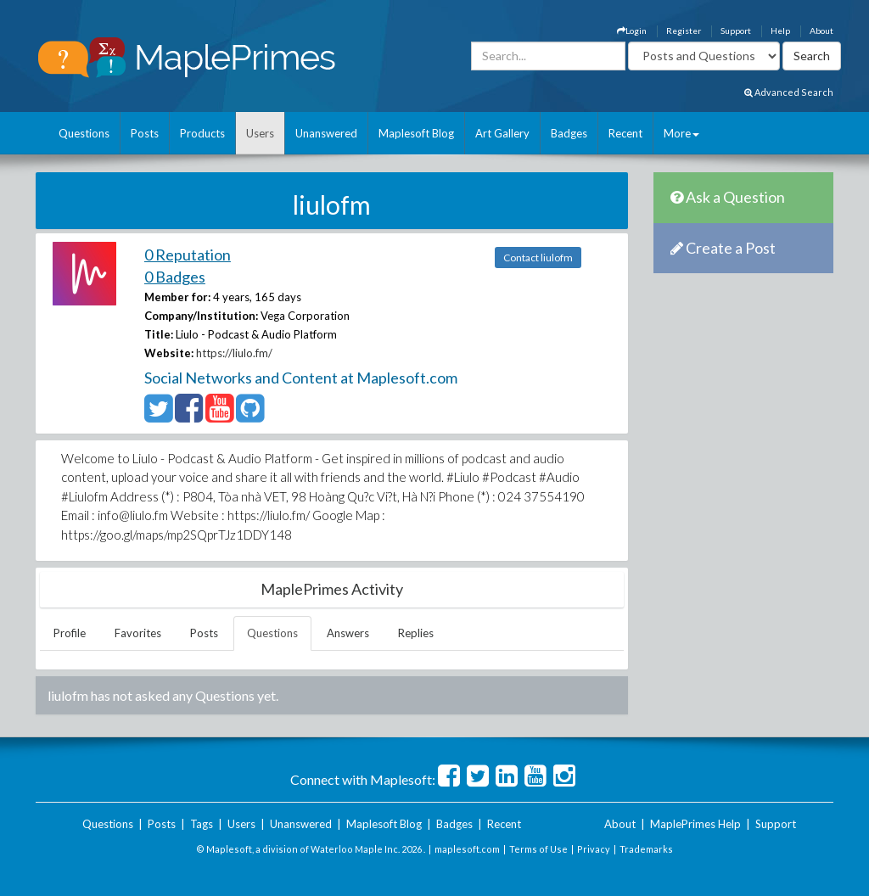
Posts (145, 133)
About (821, 30)
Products (202, 133)
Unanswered (326, 133)
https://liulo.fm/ (234, 353)
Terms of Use (538, 848)
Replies (416, 633)
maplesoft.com (467, 848)
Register (683, 30)
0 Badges (174, 276)
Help (780, 30)
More (681, 133)
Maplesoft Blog (416, 133)
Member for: (177, 297)
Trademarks (646, 848)
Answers (348, 633)
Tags (201, 824)
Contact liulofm (538, 257)
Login (632, 30)
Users (260, 133)
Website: (168, 353)
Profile (69, 633)
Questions (84, 133)
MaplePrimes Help (695, 824)
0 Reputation (187, 254)
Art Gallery (502, 133)
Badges (569, 133)
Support (735, 30)
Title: (158, 334)
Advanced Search (788, 92)
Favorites (138, 633)
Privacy (593, 848)
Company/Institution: (201, 315)
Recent (625, 133)
